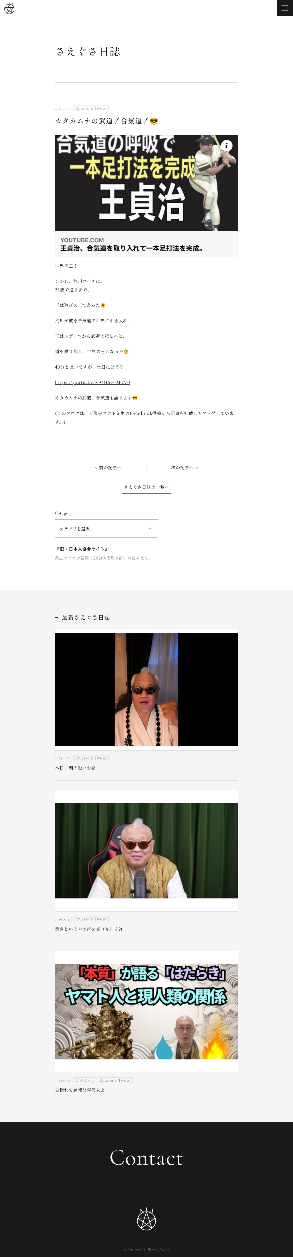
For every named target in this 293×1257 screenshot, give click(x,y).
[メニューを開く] (285, 8)
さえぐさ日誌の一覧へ (146, 487)
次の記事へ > (184, 467)
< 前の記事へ (108, 467)
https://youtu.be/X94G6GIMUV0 (92, 382)
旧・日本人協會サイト (82, 549)
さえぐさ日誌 (87, 50)
